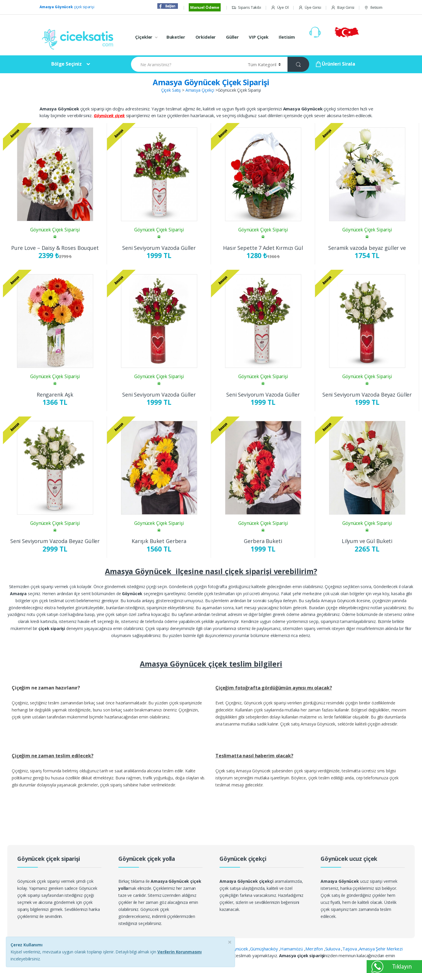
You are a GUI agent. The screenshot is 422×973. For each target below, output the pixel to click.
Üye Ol (280, 7)
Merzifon (314, 949)
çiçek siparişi (67, 6)
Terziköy (187, 955)
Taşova (350, 949)
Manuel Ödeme (204, 7)
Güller (232, 37)
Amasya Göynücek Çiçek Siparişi (211, 82)
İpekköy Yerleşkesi (158, 955)
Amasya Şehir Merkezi (380, 949)
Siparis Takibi (246, 7)
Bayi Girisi (342, 7)
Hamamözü (292, 949)
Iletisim (373, 7)
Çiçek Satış (171, 90)
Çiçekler (143, 37)
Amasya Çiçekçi (200, 90)
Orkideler (205, 37)
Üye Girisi (309, 7)
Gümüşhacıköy (264, 949)
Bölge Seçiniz (66, 64)
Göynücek (239, 949)
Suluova (333, 949)
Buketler (175, 37)
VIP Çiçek (258, 37)
